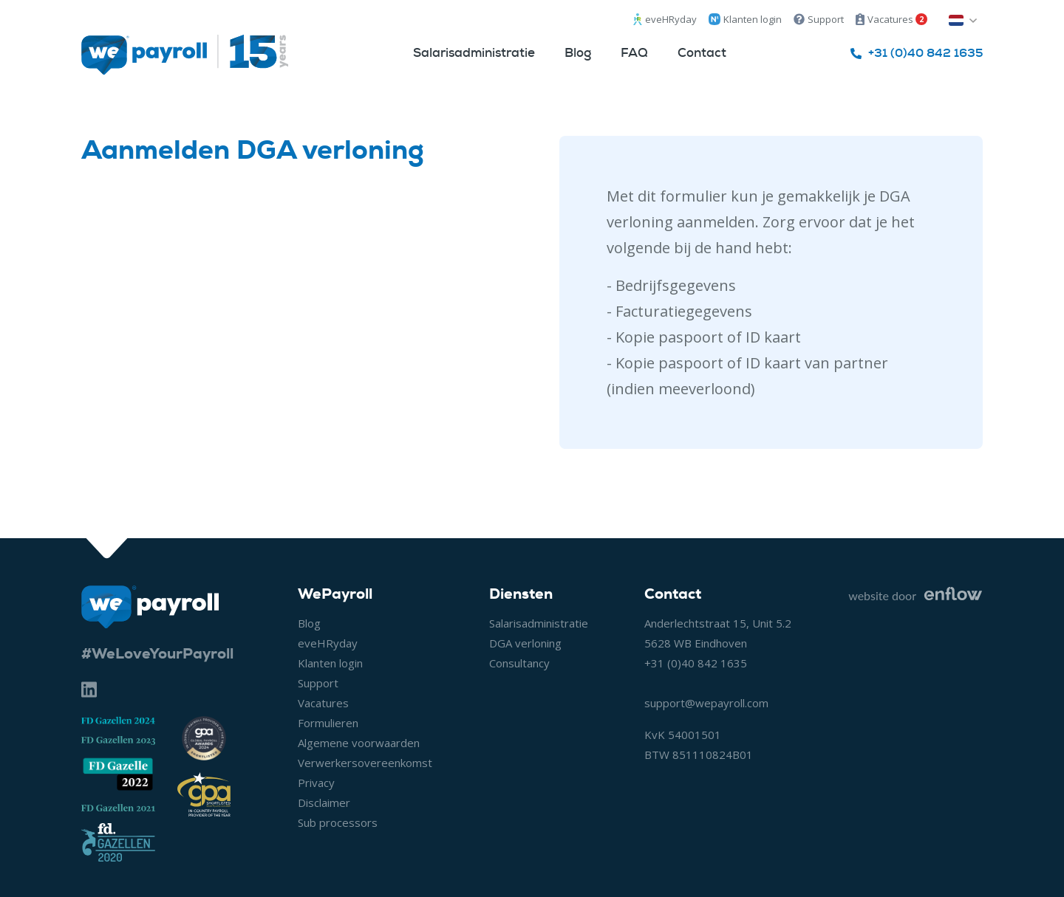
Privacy (316, 782)
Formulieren (328, 722)
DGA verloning (525, 643)
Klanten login (745, 19)
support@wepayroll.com (706, 702)
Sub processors (338, 822)
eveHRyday (664, 19)
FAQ (634, 52)
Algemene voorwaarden (359, 742)
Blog (578, 52)
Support (819, 19)
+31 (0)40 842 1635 (695, 663)
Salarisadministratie (474, 52)
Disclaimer (324, 802)
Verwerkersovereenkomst (365, 762)
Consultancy (519, 663)
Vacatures (891, 19)
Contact (702, 52)
